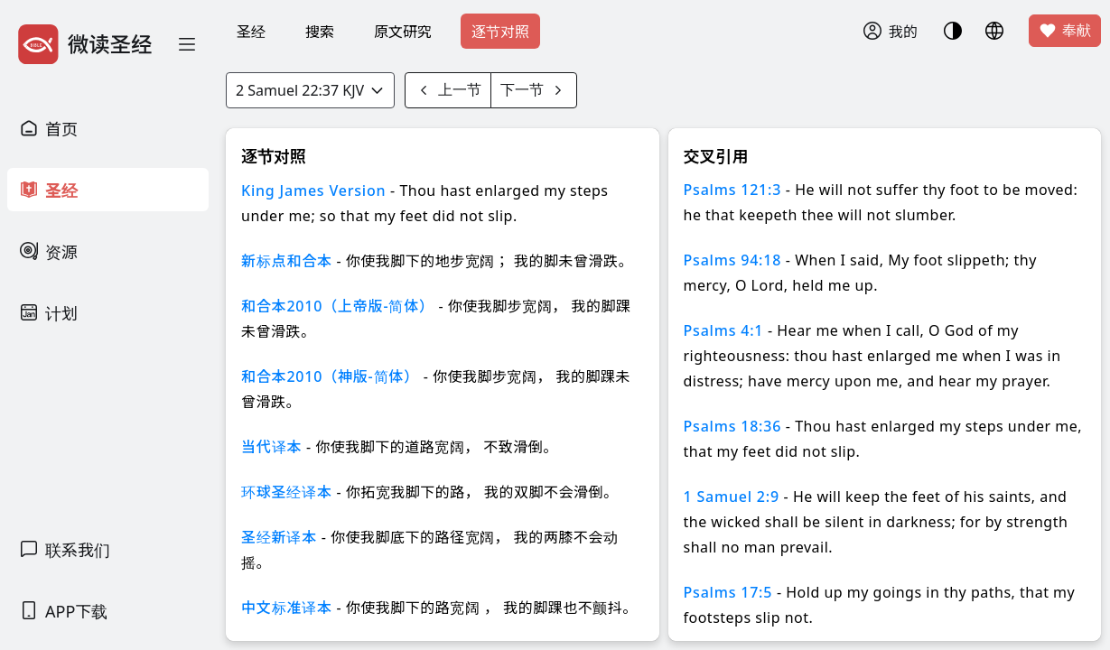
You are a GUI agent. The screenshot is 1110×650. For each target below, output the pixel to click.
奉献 (1065, 31)
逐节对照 (500, 32)
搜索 (319, 32)
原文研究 (403, 32)
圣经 (251, 32)
